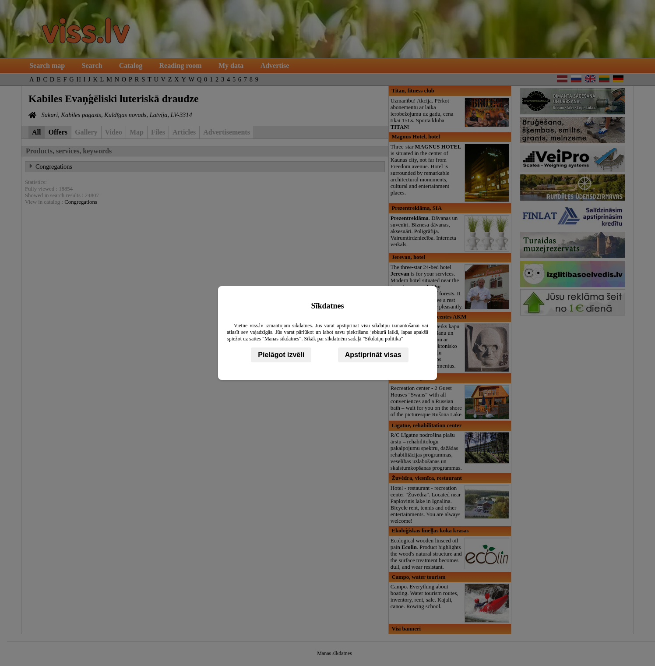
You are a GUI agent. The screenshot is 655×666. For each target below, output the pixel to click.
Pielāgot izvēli (281, 354)
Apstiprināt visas (373, 354)
